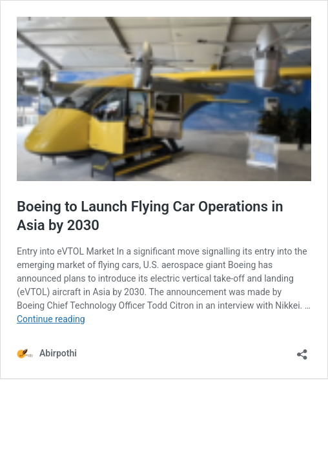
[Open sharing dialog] (302, 350)
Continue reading (51, 319)
